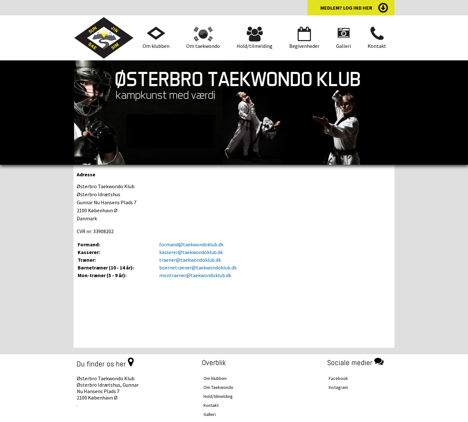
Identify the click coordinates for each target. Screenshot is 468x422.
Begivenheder (304, 46)
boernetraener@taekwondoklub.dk (198, 267)
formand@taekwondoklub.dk (191, 244)
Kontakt (377, 46)
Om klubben (156, 46)
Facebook (338, 378)
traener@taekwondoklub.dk (190, 260)
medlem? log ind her (346, 7)
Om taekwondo (203, 46)
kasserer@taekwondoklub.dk (191, 252)
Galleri (343, 46)
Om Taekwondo (218, 387)
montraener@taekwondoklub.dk (195, 275)
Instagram (338, 387)
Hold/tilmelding (255, 46)
